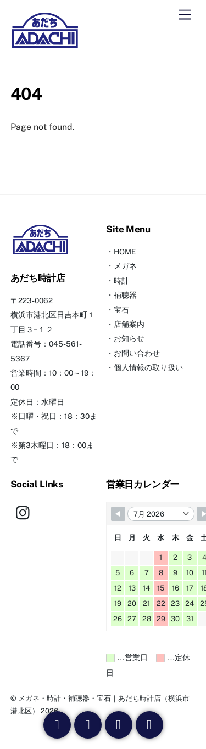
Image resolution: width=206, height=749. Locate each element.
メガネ (125, 266)
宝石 (121, 309)
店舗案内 (129, 324)
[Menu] (185, 15)
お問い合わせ (137, 353)
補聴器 (125, 295)
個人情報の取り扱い (148, 367)
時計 (121, 280)
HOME (125, 251)
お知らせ (129, 338)
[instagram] (25, 512)
